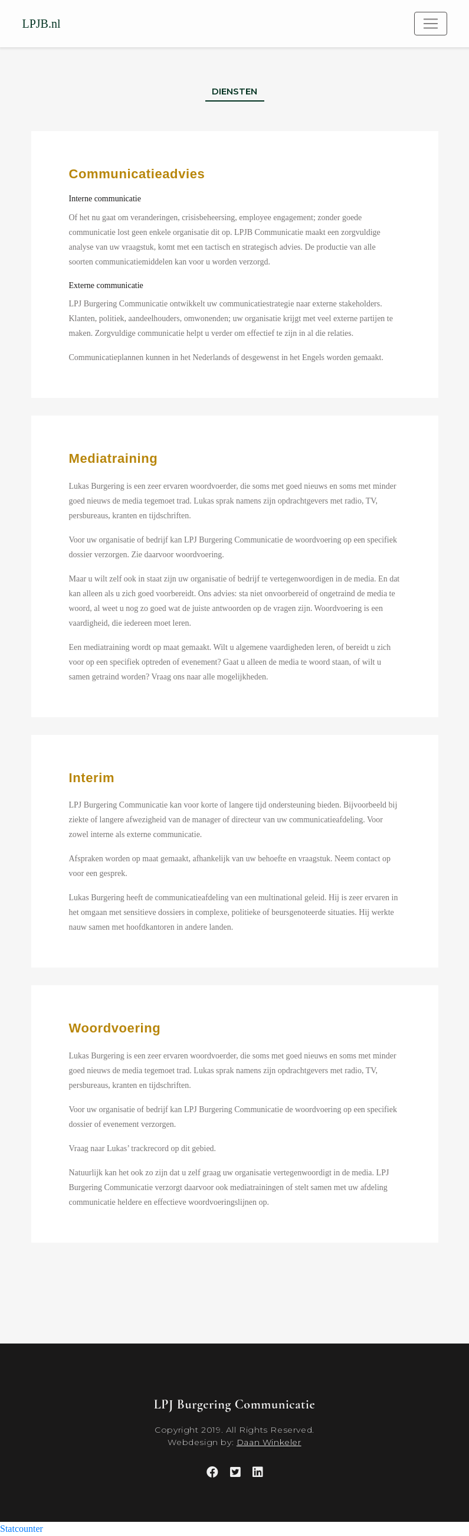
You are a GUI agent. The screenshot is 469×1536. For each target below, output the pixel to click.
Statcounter (21, 1529)
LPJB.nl (41, 23)
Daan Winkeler (269, 1442)
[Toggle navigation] (430, 23)
